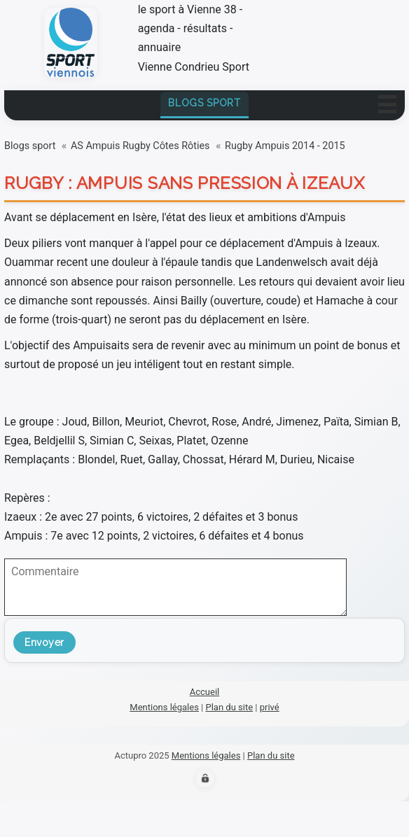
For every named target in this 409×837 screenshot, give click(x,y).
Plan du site (230, 707)
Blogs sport (204, 102)
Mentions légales (164, 707)
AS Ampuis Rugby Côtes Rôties (140, 146)
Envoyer (44, 642)
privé (269, 707)
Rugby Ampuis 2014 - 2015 (285, 146)
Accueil (204, 692)
